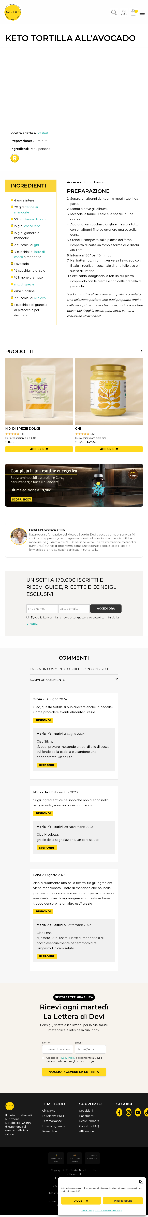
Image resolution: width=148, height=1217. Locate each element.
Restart (42, 133)
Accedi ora (106, 608)
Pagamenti (86, 1116)
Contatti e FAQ (89, 1126)
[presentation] (139, 351)
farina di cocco (36, 219)
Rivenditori (49, 1131)
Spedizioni (86, 1110)
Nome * (46, 1042)
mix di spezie (24, 284)
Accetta (81, 1200)
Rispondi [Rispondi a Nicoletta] (43, 813)
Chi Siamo (48, 1110)
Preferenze (123, 1200)
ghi (36, 245)
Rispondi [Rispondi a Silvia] (43, 720)
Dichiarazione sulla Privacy (108, 1210)
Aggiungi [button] (37, 449)
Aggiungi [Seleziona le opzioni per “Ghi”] (107, 449)
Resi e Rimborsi (89, 1121)
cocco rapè (32, 226)
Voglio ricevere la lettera (74, 1072)
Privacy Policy (67, 1057)
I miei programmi (53, 1126)
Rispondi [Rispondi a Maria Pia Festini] (46, 765)
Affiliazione (86, 1131)
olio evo (40, 298)
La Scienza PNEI (53, 1116)
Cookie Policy (87, 1210)
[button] (141, 1181)
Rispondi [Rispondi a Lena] (43, 911)
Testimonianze (52, 1121)
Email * (79, 1042)
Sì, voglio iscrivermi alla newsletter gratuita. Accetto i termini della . (72, 621)
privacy (31, 624)
